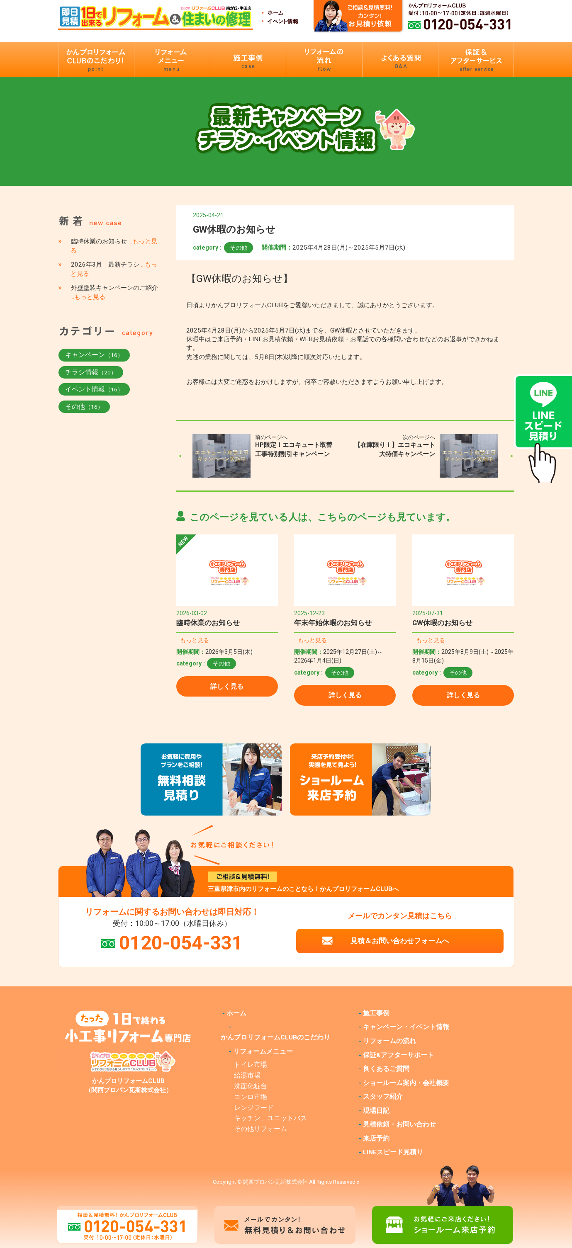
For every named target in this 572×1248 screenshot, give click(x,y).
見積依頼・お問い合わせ (399, 1124)
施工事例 (376, 1013)
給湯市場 (247, 1075)
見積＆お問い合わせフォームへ (400, 941)
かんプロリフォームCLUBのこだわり (275, 1037)
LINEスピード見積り (393, 1152)
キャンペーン (94, 355)
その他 (238, 247)
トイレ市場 (250, 1064)
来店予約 (376, 1138)
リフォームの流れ (389, 1041)
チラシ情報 (91, 372)
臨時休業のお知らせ (208, 623)
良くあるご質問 (386, 1069)
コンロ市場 (250, 1097)
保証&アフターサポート (398, 1055)
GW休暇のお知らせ (442, 623)
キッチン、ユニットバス (270, 1118)
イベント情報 (94, 389)
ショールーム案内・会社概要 (406, 1083)
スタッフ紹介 (383, 1096)
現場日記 (376, 1110)
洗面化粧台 (250, 1086)
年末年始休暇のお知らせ (333, 623)
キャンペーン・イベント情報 (406, 1027)
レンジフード (254, 1108)
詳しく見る (226, 686)
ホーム (236, 1013)
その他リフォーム (260, 1129)
